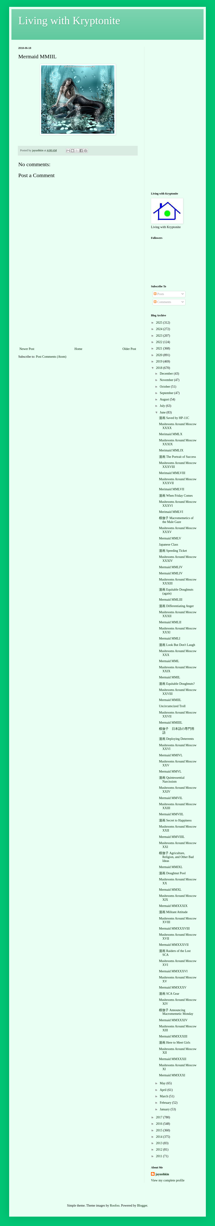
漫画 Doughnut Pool (172, 873)
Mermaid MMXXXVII (173, 944)
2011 (159, 1156)
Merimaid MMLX (170, 434)
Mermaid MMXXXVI (173, 971)
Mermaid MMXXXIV (173, 1020)
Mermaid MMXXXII (172, 1059)
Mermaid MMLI (169, 638)
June (163, 412)
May (163, 1083)
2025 (159, 322)
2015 (159, 1130)
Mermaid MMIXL (171, 867)
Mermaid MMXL (170, 889)
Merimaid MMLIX (171, 450)
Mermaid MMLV (170, 538)
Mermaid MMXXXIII (173, 1036)
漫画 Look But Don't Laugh (177, 645)
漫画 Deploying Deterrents (176, 739)
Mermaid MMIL (169, 677)
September (167, 393)
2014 (159, 1136)
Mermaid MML (169, 661)
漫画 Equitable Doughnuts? (177, 683)
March (164, 1096)
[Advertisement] (77, 311)
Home (78, 349)
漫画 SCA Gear (169, 993)
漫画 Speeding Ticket (173, 550)
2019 (159, 361)
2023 (159, 335)
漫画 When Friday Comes (176, 495)
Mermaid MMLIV (171, 567)
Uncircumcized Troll (172, 706)
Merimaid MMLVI (171, 512)
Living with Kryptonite (69, 20)
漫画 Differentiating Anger (176, 606)
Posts (159, 294)
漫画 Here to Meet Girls (174, 1042)
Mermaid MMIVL (171, 755)
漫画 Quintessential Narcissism (172, 779)
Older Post (129, 349)
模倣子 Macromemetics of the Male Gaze (176, 520)
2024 (159, 329)
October (165, 386)
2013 (159, 1143)
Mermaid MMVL (170, 771)
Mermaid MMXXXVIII (174, 928)
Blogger (142, 1205)
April (163, 1090)
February (166, 1102)
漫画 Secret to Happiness (175, 820)
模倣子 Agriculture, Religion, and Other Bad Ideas (176, 857)
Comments (162, 302)
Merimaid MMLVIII (172, 473)
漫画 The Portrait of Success (177, 456)
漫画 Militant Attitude (173, 912)
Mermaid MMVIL (171, 798)
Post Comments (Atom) (51, 356)
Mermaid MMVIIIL (172, 837)
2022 (159, 342)
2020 (159, 355)
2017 (159, 1117)
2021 (159, 348)
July (163, 406)
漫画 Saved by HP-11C (174, 418)
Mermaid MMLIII (170, 599)
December (167, 373)
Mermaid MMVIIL (171, 814)
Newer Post (26, 349)
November (167, 380)
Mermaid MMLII (170, 622)
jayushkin (162, 1174)
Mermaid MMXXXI (172, 1075)
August (165, 399)
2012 (159, 1149)
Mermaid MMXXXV (172, 987)
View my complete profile (168, 1180)
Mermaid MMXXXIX (173, 906)
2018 (159, 368)
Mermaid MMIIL (170, 700)
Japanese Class (168, 544)
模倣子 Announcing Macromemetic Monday (176, 1012)
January (165, 1109)
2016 (159, 1123)
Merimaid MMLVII (171, 489)
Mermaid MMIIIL (170, 722)
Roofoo (114, 1205)
